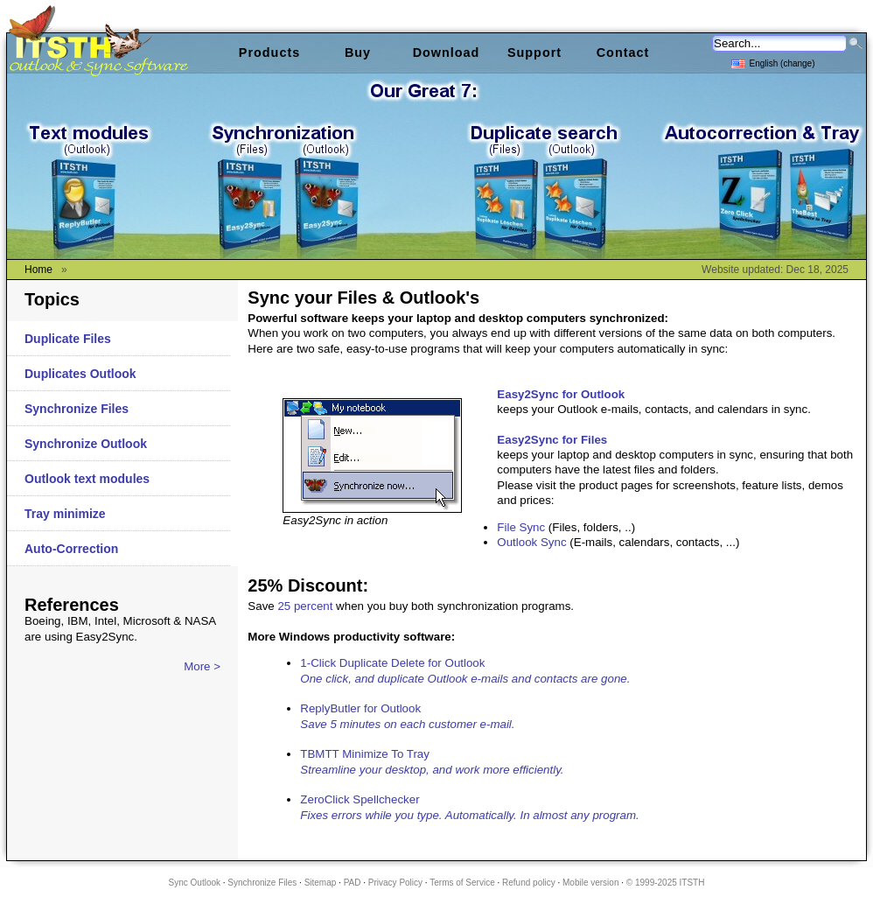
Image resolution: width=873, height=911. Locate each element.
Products (269, 53)
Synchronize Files (76, 409)
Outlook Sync (531, 542)
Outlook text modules (87, 479)
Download (446, 53)
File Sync (521, 527)
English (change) (772, 62)
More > (202, 666)
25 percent (304, 606)
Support (534, 53)
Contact (623, 53)
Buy (358, 53)
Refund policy (528, 882)
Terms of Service (462, 882)
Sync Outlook (194, 882)
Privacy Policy (395, 882)
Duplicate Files (67, 339)
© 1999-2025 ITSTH (665, 882)
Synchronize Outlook (85, 444)
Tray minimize (65, 514)
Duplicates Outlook (80, 374)
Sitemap (320, 882)
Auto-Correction (71, 549)
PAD (352, 882)
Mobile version (590, 882)
